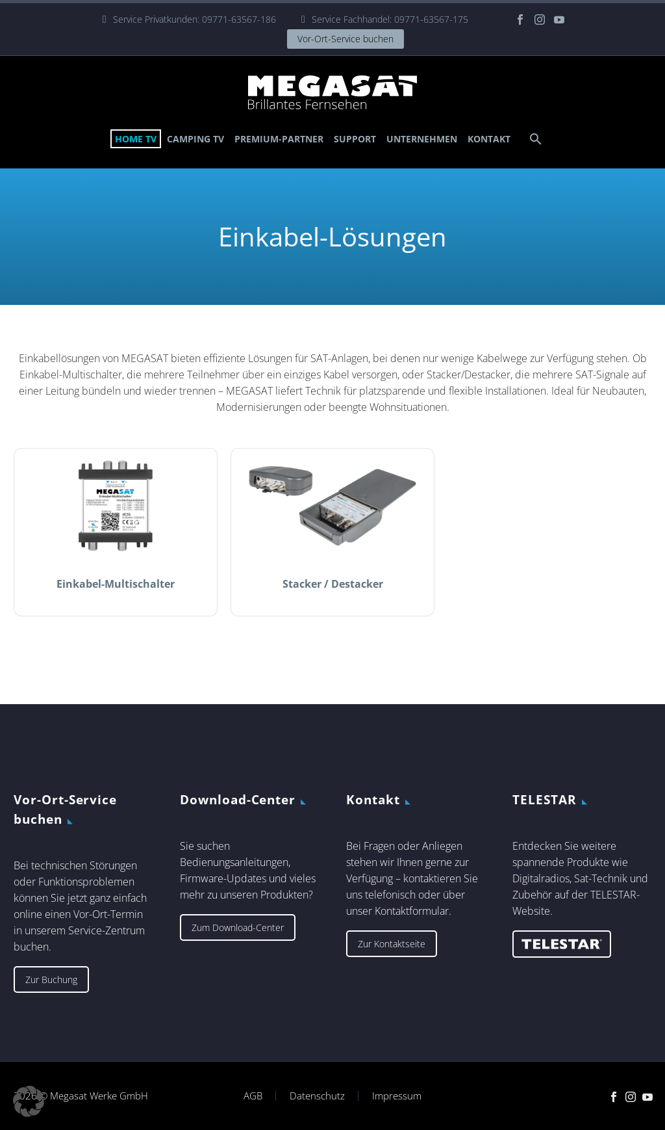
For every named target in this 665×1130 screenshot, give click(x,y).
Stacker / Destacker (332, 584)
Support (355, 139)
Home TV (136, 139)
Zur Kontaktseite (391, 944)
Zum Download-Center (238, 927)
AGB (253, 1096)
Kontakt (489, 139)
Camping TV (195, 139)
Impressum (396, 1096)
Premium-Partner (278, 139)
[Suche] (534, 139)
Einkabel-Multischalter (115, 584)
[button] (28, 1101)
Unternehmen (421, 139)
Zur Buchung (51, 979)
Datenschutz (317, 1096)
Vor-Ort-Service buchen (345, 39)
